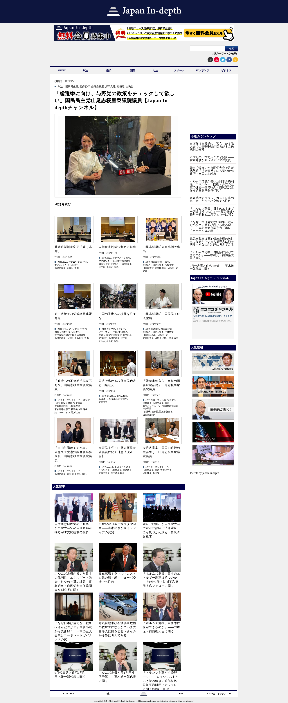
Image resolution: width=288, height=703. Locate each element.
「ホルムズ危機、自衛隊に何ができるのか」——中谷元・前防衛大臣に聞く (161, 627)
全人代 (65, 265)
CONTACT (68, 693)
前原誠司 (155, 329)
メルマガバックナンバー (218, 693)
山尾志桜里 (97, 86)
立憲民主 (103, 402)
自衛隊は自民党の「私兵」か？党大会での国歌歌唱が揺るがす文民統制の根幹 (73, 528)
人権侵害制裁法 (123, 261)
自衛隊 (156, 473)
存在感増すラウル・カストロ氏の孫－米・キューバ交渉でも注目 (117, 577)
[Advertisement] (213, 106)
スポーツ (179, 70)
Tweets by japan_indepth (204, 473)
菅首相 (70, 268)
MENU (62, 70)
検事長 (74, 409)
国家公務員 (66, 403)
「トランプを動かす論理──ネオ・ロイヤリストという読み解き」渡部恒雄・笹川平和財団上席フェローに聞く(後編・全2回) (161, 681)
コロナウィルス (158, 400)
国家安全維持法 (62, 332)
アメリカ (111, 329)
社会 (155, 70)
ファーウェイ (105, 332)
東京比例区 (160, 268)
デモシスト (67, 329)
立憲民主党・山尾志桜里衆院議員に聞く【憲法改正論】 (117, 452)
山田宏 (70, 338)
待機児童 (169, 265)
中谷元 (58, 265)
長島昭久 (78, 338)
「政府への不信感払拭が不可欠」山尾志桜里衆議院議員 (73, 385)
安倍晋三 (111, 396)
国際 (132, 70)
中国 (85, 262)
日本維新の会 (149, 335)
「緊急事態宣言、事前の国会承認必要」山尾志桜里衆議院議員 (161, 385)
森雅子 (147, 411)
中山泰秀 (122, 332)
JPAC (64, 262)
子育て (166, 262)
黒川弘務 (75, 412)
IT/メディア (203, 70)
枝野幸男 (122, 399)
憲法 (167, 403)
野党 (145, 271)
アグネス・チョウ (121, 258)
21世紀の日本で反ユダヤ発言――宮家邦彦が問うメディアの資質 (117, 528)
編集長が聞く (161, 338)
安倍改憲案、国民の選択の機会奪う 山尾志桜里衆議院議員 (161, 452)
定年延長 (147, 403)
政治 (85, 70)
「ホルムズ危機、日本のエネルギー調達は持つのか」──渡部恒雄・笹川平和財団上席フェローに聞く (212, 211)
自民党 (130, 86)
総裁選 (121, 86)
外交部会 (127, 335)
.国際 (59, 262)
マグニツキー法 (106, 261)
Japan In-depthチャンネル (119, 467)
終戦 (84, 474)
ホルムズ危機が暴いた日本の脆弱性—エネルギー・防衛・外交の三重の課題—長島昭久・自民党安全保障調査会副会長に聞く (73, 582)
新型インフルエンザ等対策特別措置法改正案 (160, 407)
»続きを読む (63, 204)
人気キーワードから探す (225, 53)
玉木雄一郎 (172, 268)
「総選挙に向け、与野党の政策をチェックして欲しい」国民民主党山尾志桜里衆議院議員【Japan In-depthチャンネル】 (115, 100)
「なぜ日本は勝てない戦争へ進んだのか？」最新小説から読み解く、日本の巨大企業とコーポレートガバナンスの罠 (73, 631)
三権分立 (85, 400)
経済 (108, 70)
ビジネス (226, 70)
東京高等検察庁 (62, 409)
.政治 (60, 86)
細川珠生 (83, 409)
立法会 (102, 341)
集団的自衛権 (117, 473)
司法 (58, 403)
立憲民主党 (148, 338)
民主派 (102, 267)
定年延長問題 (61, 406)
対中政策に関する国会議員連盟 (70, 335)
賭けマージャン (62, 412)
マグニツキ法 (75, 262)
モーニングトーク (71, 400)
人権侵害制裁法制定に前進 (117, 246)
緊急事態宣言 (165, 411)
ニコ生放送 (104, 470)
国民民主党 (71, 86)
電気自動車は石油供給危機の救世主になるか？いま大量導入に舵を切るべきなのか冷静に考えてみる (212, 241)
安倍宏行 (85, 86)
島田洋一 (103, 399)
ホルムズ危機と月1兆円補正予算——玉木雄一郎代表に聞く (117, 676)
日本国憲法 (148, 268)
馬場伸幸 (173, 338)
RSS (181, 693)
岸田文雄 (110, 86)
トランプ (120, 329)
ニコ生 (106, 693)
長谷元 (109, 267)
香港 (76, 268)
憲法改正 (113, 399)
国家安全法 (104, 264)
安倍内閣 (77, 403)
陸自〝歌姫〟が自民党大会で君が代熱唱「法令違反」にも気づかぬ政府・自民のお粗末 (212, 170)
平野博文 (169, 332)
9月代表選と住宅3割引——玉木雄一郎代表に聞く (212, 267)
